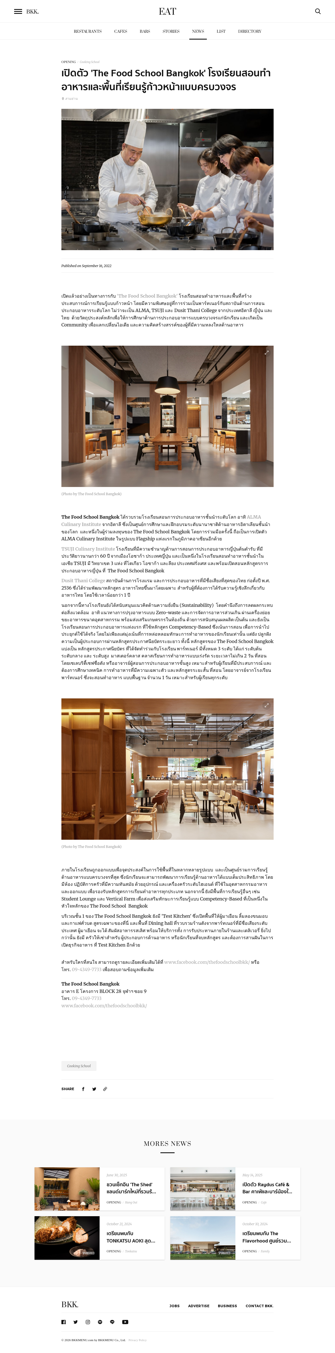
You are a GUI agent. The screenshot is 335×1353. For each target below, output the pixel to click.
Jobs (174, 1306)
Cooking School (90, 62)
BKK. (69, 1304)
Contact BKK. (260, 1306)
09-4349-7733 (87, 969)
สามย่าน (69, 98)
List (221, 31)
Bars (145, 31)
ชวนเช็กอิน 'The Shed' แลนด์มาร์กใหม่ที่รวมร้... (131, 1188)
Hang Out (131, 1202)
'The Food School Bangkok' (147, 296)
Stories (171, 31)
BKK (32, 11)
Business (227, 1306)
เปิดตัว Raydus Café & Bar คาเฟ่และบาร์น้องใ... (267, 1188)
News (198, 31)
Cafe (264, 1202)
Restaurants (88, 31)
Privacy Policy (137, 1340)
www (170, 962)
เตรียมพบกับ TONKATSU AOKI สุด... (131, 1237)
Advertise (198, 1306)
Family (265, 1251)
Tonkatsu (131, 1251)
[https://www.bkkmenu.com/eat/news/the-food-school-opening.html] (105, 1088)
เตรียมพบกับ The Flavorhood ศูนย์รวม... (266, 1237)
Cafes (120, 31)
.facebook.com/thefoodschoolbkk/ (213, 962)
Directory (249, 31)
